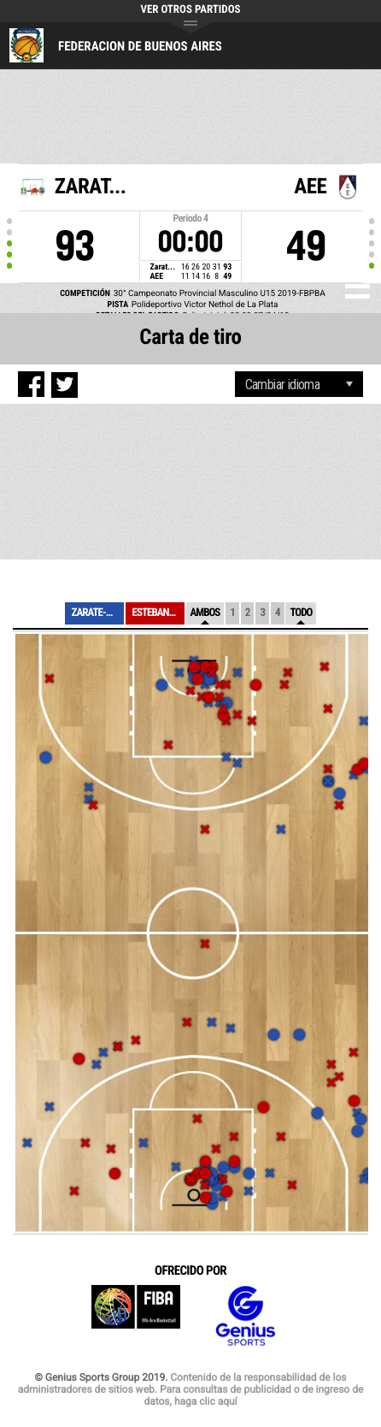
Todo (301, 613)
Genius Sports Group (245, 1316)
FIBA (135, 1316)
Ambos (205, 613)
